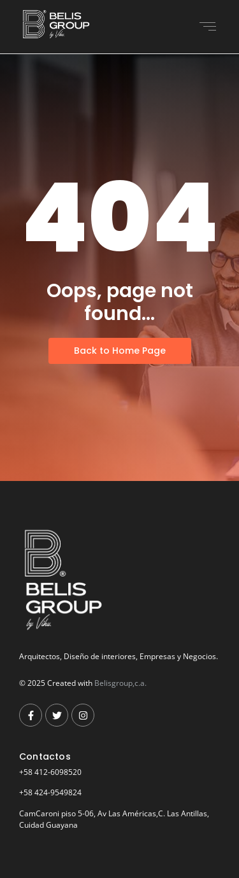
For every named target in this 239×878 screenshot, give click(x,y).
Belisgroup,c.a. (120, 683)
